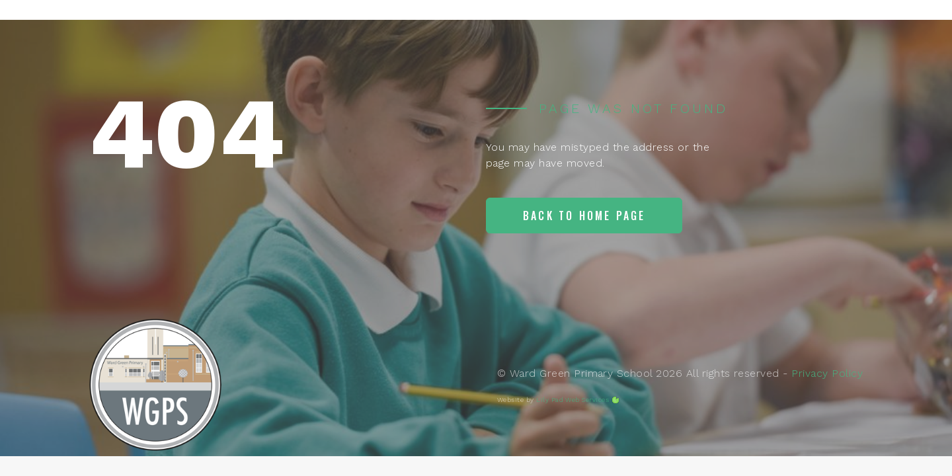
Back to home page (584, 215)
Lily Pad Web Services (572, 399)
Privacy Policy (827, 373)
